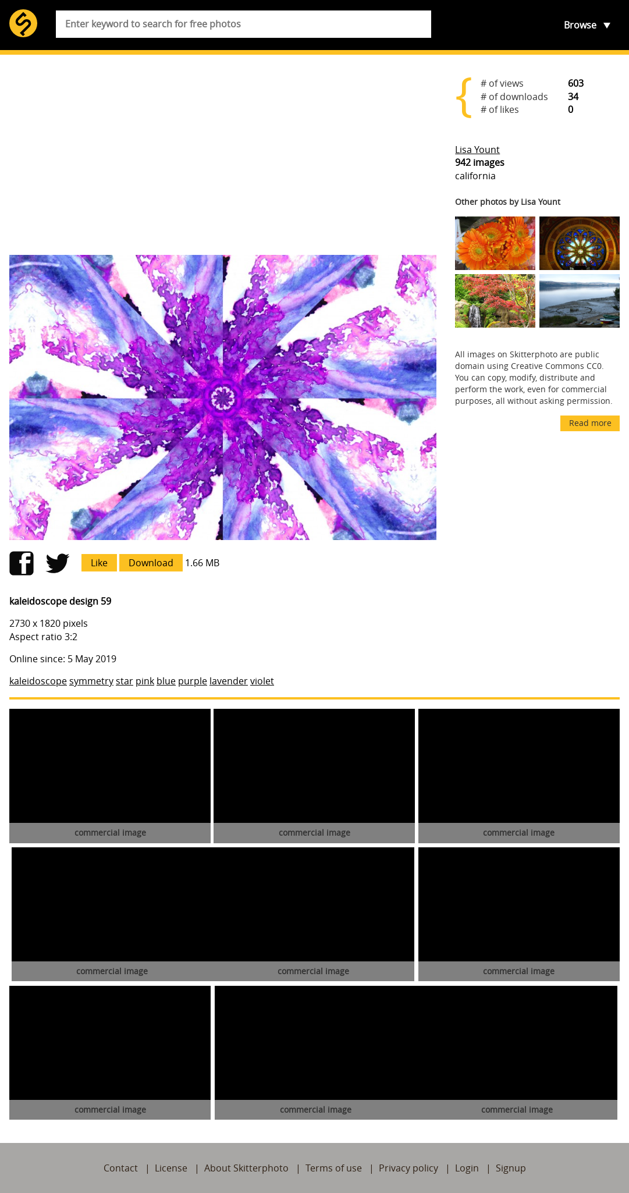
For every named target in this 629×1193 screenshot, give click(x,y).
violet (262, 680)
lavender (228, 680)
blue (166, 680)
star (124, 680)
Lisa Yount (477, 149)
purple (192, 680)
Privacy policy (408, 1168)
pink (145, 680)
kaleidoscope (38, 680)
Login (467, 1168)
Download (151, 562)
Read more (590, 422)
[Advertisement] (222, 154)
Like (99, 562)
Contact (121, 1168)
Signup (511, 1168)
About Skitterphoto (246, 1168)
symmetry (91, 680)
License (171, 1168)
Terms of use (333, 1168)
